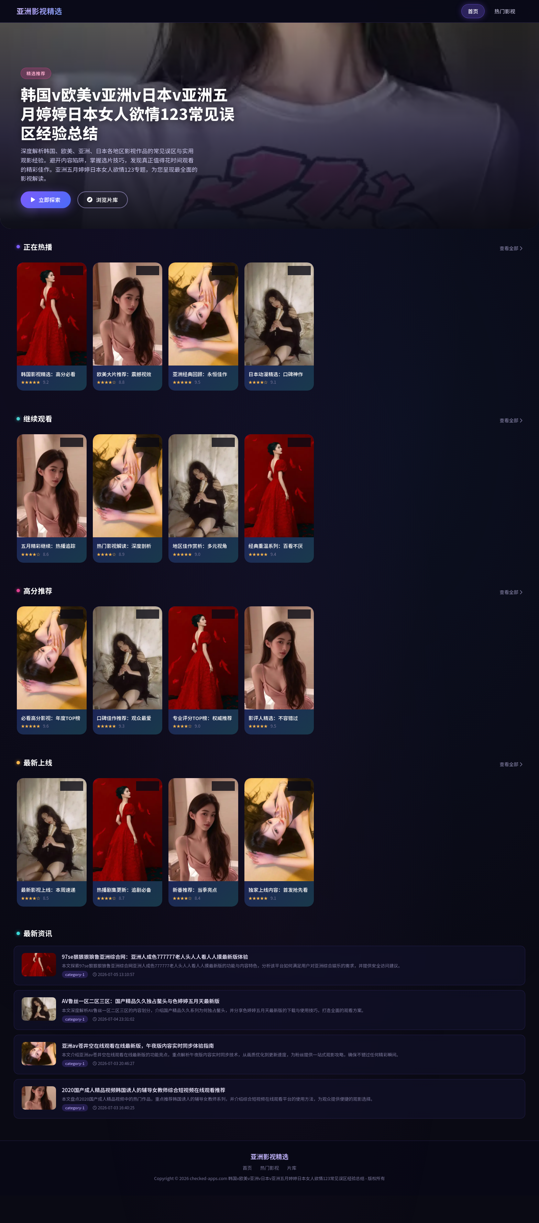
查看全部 (511, 248)
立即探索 (47, 199)
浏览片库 (106, 199)
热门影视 (504, 11)
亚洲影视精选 (39, 10)
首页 (473, 11)
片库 (291, 1167)
